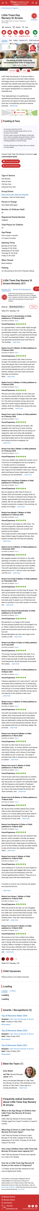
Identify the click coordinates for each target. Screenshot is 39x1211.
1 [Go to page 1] (3, 959)
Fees (10, 40)
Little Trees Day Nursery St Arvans (21, 1019)
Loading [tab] (4, 991)
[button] (2, 2)
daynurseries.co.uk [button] (10, 1209)
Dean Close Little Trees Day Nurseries (15, 195)
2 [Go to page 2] (7, 959)
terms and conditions (8, 1187)
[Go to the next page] (16, 959)
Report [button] (17, 320)
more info (21, 1189)
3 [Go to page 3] (11, 959)
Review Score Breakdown (22, 290)
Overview (4, 40)
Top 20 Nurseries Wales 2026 (14, 1016)
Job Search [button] (7, 1203)
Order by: (5, 307)
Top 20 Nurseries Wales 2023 (14, 1030)
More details (6, 1025)
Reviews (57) (23, 40)
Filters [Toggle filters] (33, 307)
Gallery (15, 40)
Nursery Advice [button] (8, 1200)
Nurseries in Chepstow (10, 8)
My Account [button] (7, 1206)
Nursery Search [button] (8, 1197)
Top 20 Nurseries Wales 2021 (14, 1045)
